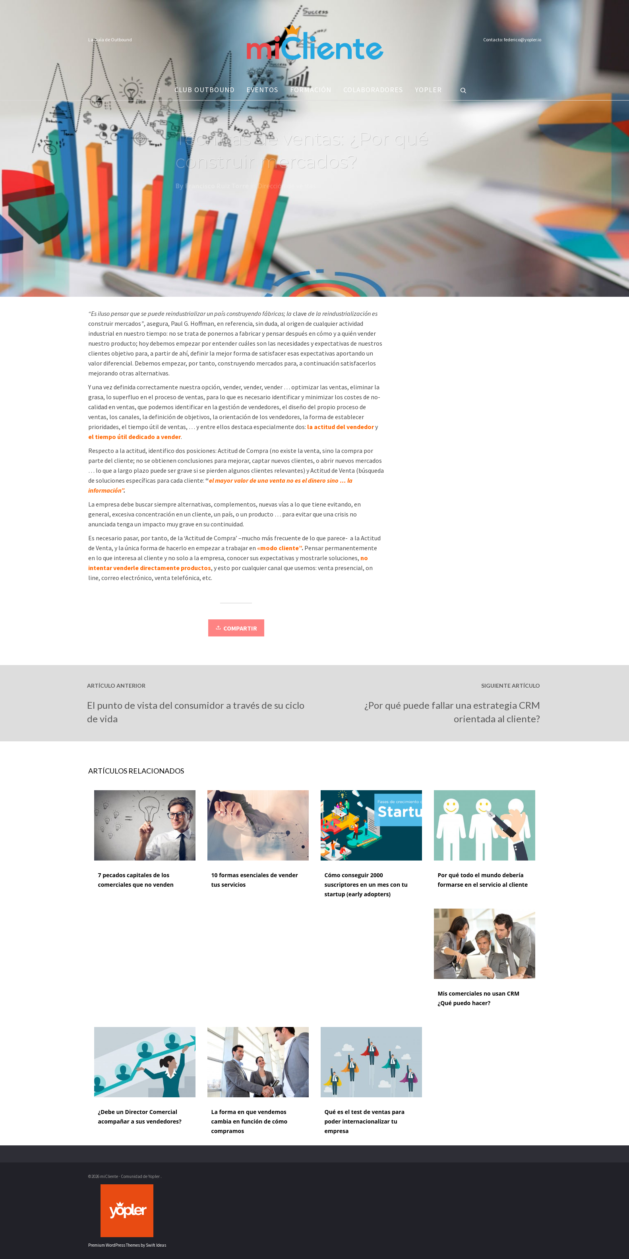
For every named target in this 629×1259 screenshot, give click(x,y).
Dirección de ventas (286, 187)
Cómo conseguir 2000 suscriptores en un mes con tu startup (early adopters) (366, 884)
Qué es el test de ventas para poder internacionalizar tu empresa (365, 1121)
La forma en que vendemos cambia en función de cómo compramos (249, 1121)
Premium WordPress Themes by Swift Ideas (127, 1245)
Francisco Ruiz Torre (217, 187)
